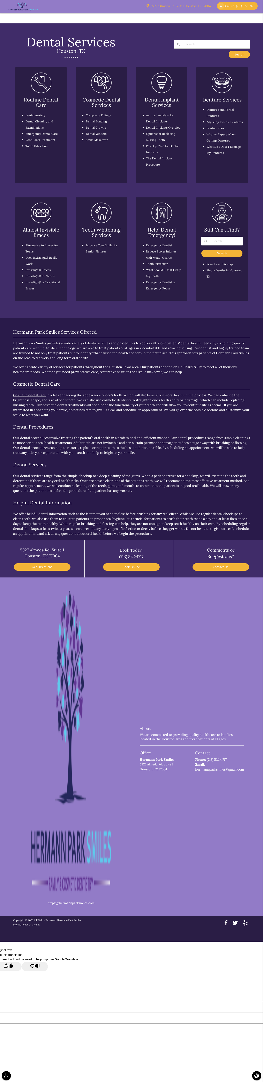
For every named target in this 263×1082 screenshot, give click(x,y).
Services (160, 17)
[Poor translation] (35, 966)
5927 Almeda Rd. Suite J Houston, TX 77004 (178, 6)
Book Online (131, 567)
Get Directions (42, 567)
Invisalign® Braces (38, 270)
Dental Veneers (97, 134)
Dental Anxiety (35, 115)
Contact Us (209, 17)
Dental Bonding (97, 121)
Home (98, 17)
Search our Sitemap (220, 265)
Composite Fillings (99, 115)
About (112, 17)
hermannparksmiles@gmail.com (219, 769)
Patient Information (135, 17)
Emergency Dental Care (42, 134)
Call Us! (236, 6)
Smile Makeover (97, 140)
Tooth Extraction (37, 146)
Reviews (249, 17)
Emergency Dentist (159, 245)
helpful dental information (47, 514)
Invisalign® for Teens (40, 276)
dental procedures (34, 438)
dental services (31, 476)
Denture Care (216, 134)
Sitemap (36, 924)
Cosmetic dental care (29, 395)
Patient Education (184, 17)
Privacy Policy (20, 924)
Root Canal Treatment (41, 140)
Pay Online (230, 17)
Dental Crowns (96, 127)
